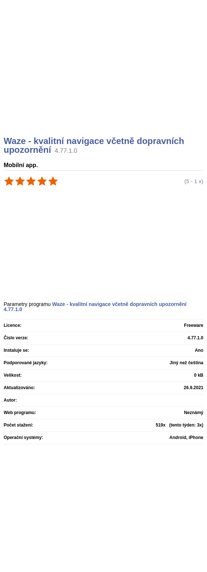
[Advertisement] (104, 77)
